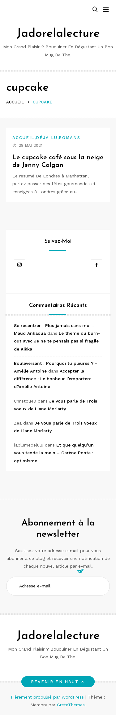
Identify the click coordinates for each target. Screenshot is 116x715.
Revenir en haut (58, 681)
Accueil (23, 137)
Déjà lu (47, 137)
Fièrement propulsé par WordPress (48, 697)
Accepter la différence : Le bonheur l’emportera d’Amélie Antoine (53, 378)
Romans (69, 137)
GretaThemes (71, 704)
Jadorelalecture (58, 34)
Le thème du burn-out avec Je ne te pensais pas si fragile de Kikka (57, 341)
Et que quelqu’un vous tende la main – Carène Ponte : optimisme (54, 453)
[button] (94, 10)
